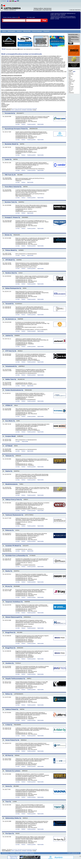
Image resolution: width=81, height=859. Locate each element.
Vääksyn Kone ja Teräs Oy (13, 499)
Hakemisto (31, 853)
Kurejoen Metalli (10, 436)
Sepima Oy (8, 471)
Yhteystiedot (46, 31)
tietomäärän (29, 110)
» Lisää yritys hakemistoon (75, 9)
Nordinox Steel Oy (11, 273)
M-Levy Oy (8, 586)
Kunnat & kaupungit (37, 31)
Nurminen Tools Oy (11, 202)
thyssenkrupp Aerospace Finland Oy (16, 128)
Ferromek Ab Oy (10, 113)
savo (70, 85)
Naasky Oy (8, 571)
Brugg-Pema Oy (10, 632)
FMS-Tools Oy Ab (10, 174)
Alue (28, 17)
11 (22, 108)
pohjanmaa (71, 84)
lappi (70, 77)
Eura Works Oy (10, 421)
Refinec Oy (8, 694)
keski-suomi (71, 74)
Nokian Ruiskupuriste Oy (13, 288)
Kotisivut (23, 124)
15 (28, 108)
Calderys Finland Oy (11, 709)
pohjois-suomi (71, 81)
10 (20, 108)
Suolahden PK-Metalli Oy (13, 545)
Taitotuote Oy (9, 455)
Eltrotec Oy (8, 235)
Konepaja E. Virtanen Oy (12, 217)
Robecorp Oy (9, 530)
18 (33, 108)
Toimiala (5, 17)
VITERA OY (8, 405)
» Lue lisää (56, 18)
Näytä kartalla (40, 124)
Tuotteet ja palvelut (31, 124)
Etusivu (4, 31)
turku (70, 91)
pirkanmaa (71, 72)
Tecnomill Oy (9, 303)
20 (36, 108)
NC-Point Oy (9, 755)
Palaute (17, 853)
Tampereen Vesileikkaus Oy (14, 601)
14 (26, 108)
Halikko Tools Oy (10, 379)
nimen (12, 110)
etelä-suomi (71, 89)
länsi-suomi (71, 87)
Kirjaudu (4, 1)
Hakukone (19, 31)
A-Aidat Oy (8, 724)
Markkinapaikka (11, 31)
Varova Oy (8, 786)
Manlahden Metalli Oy (11, 144)
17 (31, 108)
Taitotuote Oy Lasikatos (12, 771)
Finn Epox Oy (9, 833)
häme (70, 75)
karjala (70, 82)
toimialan (24, 110)
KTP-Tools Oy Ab (10, 351)
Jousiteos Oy (9, 663)
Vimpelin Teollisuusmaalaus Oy (15, 678)
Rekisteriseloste (5, 853)
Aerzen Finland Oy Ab (12, 740)
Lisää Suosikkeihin (24, 853)
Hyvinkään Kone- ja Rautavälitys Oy (16, 555)
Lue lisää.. (17, 124)
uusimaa (70, 76)
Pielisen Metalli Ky (11, 250)
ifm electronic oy (10, 319)
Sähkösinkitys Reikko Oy (13, 818)
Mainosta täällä (26, 31)
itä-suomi (70, 90)
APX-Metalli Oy (10, 260)
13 (25, 108)
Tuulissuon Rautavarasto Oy (14, 515)
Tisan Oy (8, 801)
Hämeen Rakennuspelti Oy (13, 617)
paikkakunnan (18, 110)
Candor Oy (8, 159)
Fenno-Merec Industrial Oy (13, 186)
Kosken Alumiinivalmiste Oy (14, 390)
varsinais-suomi (72, 80)
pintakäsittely (71, 92)
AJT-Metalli (8, 446)
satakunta (71, 79)
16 (29, 108)
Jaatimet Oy (9, 335)
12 (23, 108)
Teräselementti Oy (11, 366)
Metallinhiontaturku (11, 484)
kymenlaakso (71, 86)
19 (34, 108)
